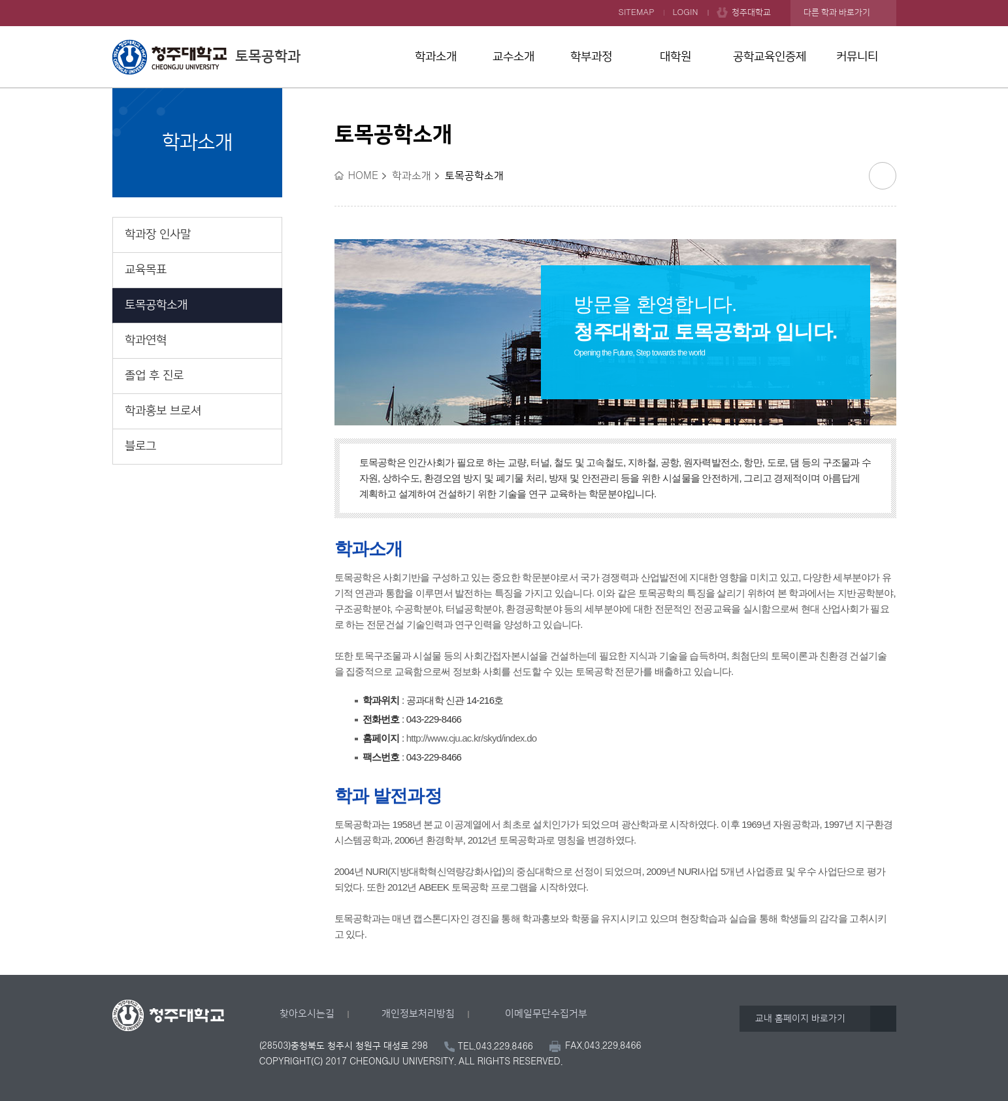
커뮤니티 (857, 56)
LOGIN (685, 12)
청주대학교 (751, 12)
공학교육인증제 (769, 56)
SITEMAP (637, 12)
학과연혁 (146, 340)
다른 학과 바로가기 (837, 12)
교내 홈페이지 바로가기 (800, 1018)
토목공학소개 (156, 305)
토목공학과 (206, 56)
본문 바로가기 (504, 0)
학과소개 (436, 56)
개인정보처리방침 (418, 1013)
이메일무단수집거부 (546, 1013)
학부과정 (591, 56)
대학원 (675, 56)
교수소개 (513, 56)
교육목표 (146, 269)
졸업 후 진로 (154, 375)
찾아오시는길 (307, 1013)
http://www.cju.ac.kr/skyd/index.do (471, 738)
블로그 (140, 446)
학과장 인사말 (158, 234)
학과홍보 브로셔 (163, 411)
